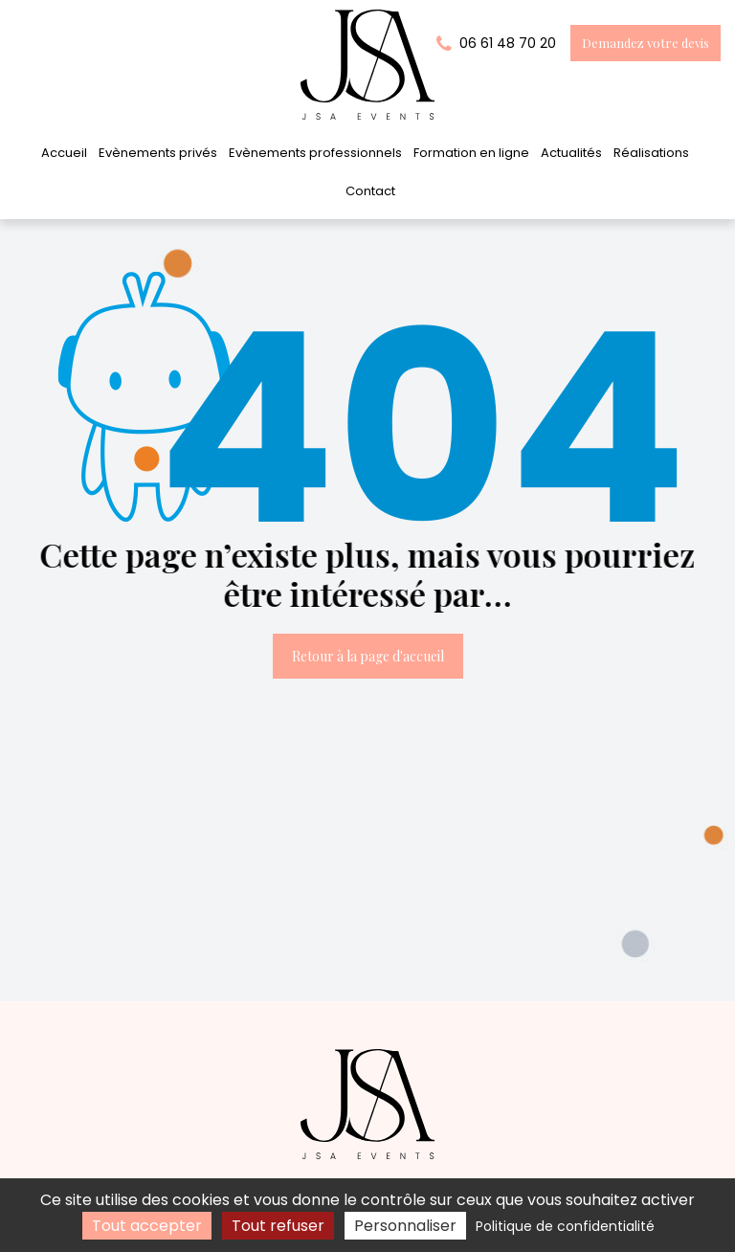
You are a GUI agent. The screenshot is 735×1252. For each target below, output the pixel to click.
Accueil (64, 153)
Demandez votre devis (645, 42)
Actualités (571, 153)
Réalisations (651, 153)
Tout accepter (147, 1226)
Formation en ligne (471, 153)
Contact (370, 191)
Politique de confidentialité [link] (565, 1226)
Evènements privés (158, 153)
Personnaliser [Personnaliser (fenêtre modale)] (405, 1226)
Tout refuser (278, 1226)
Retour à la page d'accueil (368, 656)
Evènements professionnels (315, 153)
